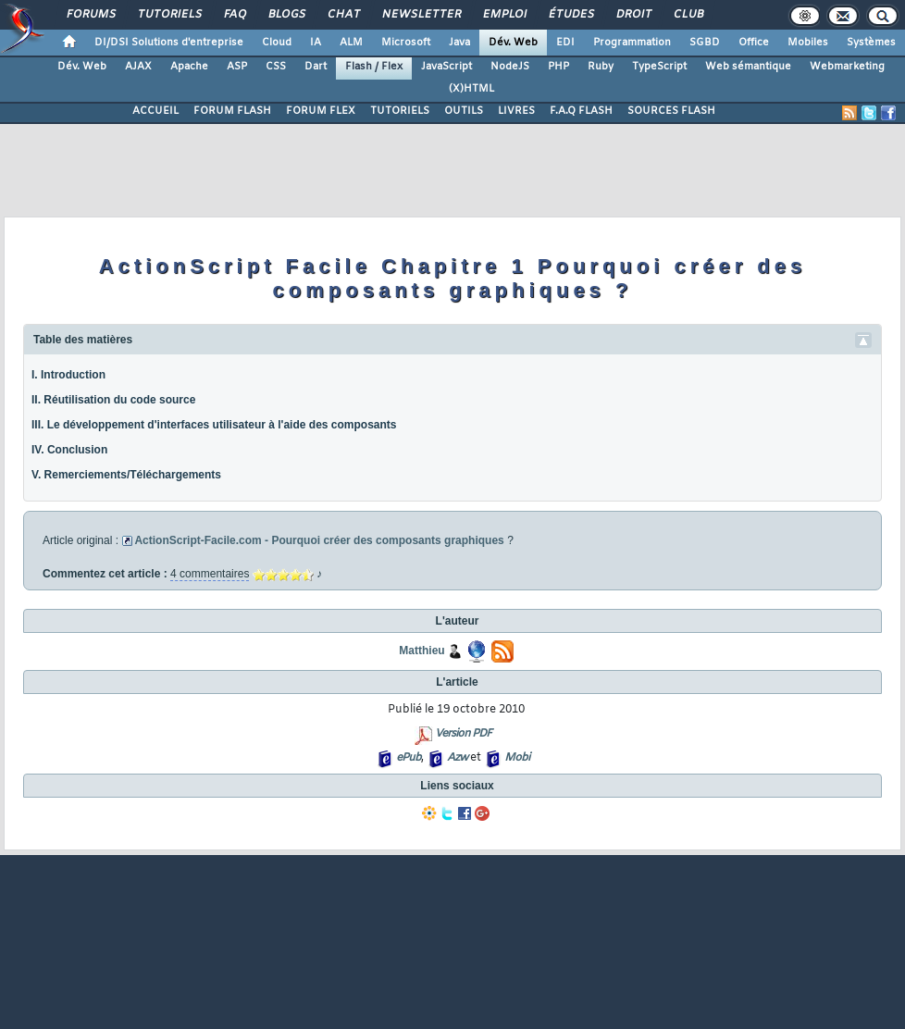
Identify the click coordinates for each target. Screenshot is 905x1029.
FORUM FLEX (320, 111)
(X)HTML (471, 88)
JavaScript (446, 66)
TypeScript (659, 66)
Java (459, 42)
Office (753, 42)
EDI (565, 42)
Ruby (601, 66)
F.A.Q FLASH (581, 111)
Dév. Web (513, 42)
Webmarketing (847, 66)
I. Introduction (68, 374)
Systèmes (871, 42)
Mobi (516, 757)
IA (315, 42)
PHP (558, 66)
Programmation (632, 42)
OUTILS (463, 111)
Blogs (286, 14)
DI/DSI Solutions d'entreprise (168, 42)
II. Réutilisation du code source (113, 399)
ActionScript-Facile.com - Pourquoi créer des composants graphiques (318, 540)
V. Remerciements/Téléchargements (126, 474)
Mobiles (807, 42)
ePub (408, 757)
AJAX (138, 66)
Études (570, 14)
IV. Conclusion (69, 449)
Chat (343, 14)
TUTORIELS (399, 111)
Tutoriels (169, 14)
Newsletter (420, 14)
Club (687, 14)
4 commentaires (209, 573)
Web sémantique (748, 66)
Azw (457, 757)
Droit (633, 14)
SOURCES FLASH (671, 111)
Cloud (276, 42)
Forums (90, 14)
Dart (315, 66)
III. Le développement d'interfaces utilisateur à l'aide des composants (214, 424)
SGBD (704, 42)
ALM (351, 42)
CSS (276, 66)
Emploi (503, 14)
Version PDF (463, 733)
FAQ (234, 14)
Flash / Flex (374, 66)
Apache (189, 66)
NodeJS (509, 66)
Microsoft (405, 42)
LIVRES (516, 111)
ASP (237, 66)
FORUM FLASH (232, 111)
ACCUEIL (155, 111)
